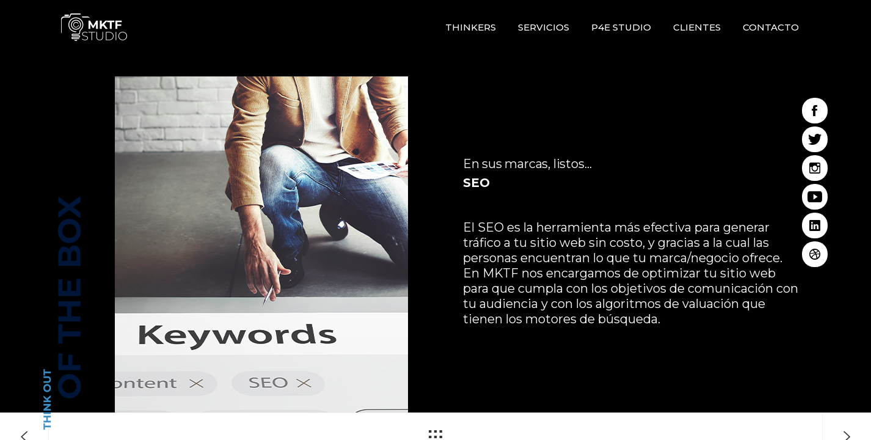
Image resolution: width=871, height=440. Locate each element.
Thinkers (470, 27)
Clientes (697, 27)
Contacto (771, 27)
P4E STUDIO (621, 27)
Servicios (543, 27)
